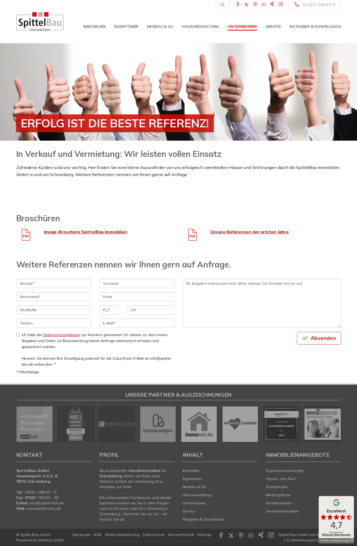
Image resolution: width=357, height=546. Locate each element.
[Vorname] (137, 283)
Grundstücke (277, 486)
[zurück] (22, 424)
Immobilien (94, 26)
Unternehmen (242, 26)
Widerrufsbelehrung (122, 534)
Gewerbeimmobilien (282, 511)
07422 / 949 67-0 (319, 4)
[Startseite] (40, 22)
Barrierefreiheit (181, 534)
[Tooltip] (351, 540)
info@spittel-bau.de (47, 503)
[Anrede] (53, 283)
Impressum (82, 534)
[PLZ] (109, 310)
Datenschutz (154, 534)
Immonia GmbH (51, 540)
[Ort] (151, 310)
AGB (97, 534)
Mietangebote (278, 494)
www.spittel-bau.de (44, 508)
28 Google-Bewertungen (336, 534)
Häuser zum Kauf (281, 478)
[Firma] (137, 296)
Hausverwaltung (200, 26)
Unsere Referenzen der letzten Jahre (249, 231)
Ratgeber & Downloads (315, 26)
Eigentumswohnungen (285, 470)
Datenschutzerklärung (61, 334)
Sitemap (204, 534)
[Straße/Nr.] (53, 310)
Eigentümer (126, 26)
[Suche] (222, 5)
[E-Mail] (137, 323)
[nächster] (335, 424)
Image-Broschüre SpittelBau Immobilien (85, 231)
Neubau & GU (160, 26)
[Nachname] (53, 296)
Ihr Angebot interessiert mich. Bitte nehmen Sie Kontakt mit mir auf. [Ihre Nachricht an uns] (262, 303)
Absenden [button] (323, 338)
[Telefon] (53, 323)
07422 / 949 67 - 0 (40, 492)
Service (273, 26)
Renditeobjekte (279, 503)
